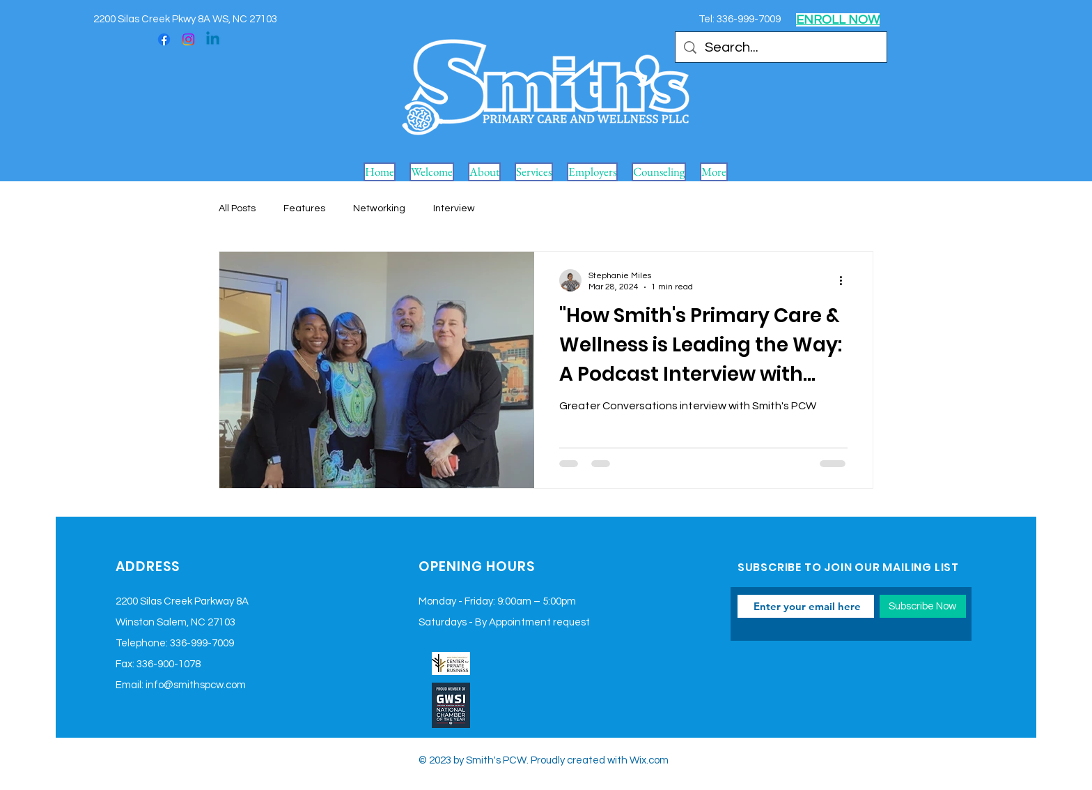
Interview (454, 208)
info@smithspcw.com (196, 685)
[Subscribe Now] (923, 606)
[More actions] (845, 280)
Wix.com (649, 760)
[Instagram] (188, 39)
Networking (379, 208)
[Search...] (781, 47)
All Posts (237, 208)
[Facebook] (164, 39)
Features (304, 208)
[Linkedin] (213, 39)
